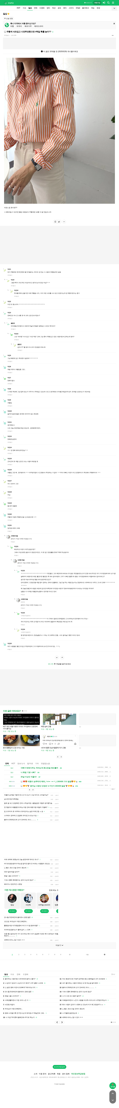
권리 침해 (66, 1074)
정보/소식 (21, 763)
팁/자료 (30, 763)
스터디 (71, 8)
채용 (58, 1074)
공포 (59, 8)
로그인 (50, 664)
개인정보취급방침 (78, 1074)
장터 (48, 8)
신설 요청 (8, 18)
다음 (87, 954)
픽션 (53, 8)
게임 (92, 8)
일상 (30, 8)
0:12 (113, 974)
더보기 (59, 945)
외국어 (19, 26)
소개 (35, 1074)
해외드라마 (38, 26)
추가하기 (12, 911)
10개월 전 (6, 35)
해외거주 (28, 26)
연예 (35, 8)
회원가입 (97, 3)
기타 (37, 763)
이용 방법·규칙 (88, 2)
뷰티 (65, 8)
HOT (18, 8)
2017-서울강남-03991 (74, 1077)
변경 (98, 8)
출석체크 (85, 8)
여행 (12, 26)
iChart (78, 8)
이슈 (24, 8)
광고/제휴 (51, 1074)
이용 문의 (42, 1074)
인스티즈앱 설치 (59, 1067)
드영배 (41, 8)
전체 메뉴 (53, 890)
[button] (57, 756)
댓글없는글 (45, 763)
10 (69, 954)
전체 (7, 763)
